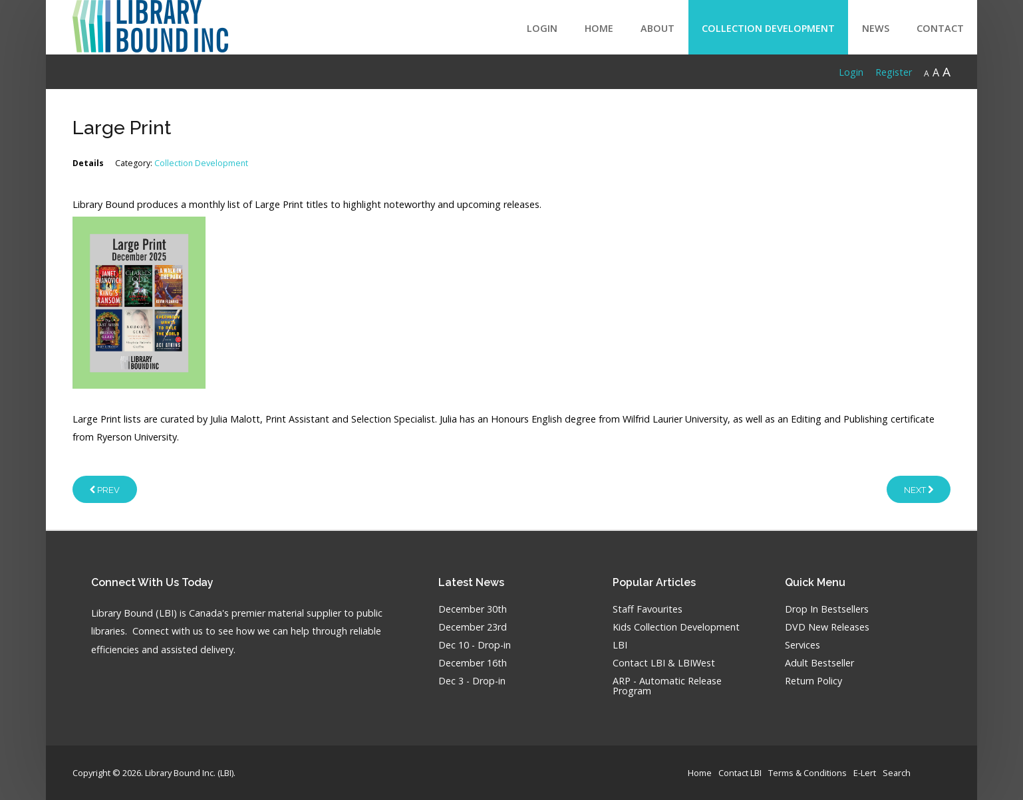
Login (851, 72)
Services (802, 645)
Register (893, 72)
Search (897, 773)
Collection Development (768, 28)
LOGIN (542, 28)
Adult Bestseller (819, 663)
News (875, 28)
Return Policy (813, 681)
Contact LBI (740, 773)
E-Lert (864, 773)
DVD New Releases (827, 627)
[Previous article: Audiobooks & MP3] (105, 489)
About (657, 28)
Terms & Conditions (807, 773)
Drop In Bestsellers (827, 609)
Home (599, 28)
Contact (940, 28)
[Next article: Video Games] (918, 489)
